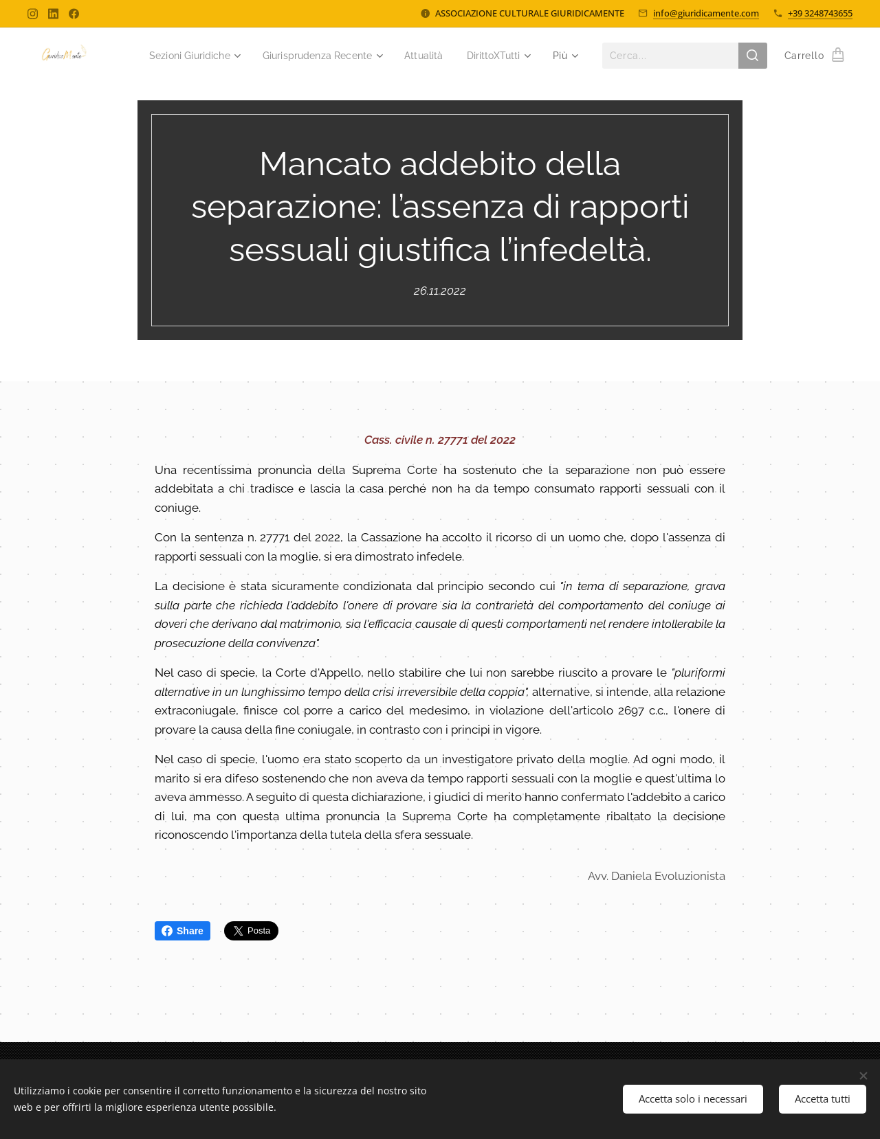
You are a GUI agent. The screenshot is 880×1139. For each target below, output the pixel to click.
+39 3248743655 (820, 13)
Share (183, 930)
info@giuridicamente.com (706, 13)
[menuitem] (265, 55)
